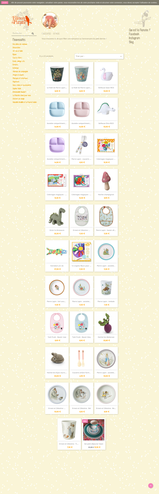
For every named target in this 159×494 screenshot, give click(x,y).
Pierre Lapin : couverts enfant (83, 159)
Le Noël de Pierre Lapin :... (57, 88)
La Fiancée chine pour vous (22, 95)
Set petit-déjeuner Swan (93, 444)
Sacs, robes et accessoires (22, 85)
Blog (131, 42)
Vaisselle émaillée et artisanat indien (24, 102)
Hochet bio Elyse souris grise (58, 372)
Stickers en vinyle (18, 99)
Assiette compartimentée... (82, 123)
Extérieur (16, 68)
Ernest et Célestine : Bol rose (107, 408)
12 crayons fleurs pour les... (82, 266)
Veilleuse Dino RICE (106, 123)
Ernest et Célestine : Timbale (70, 444)
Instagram (131, 38)
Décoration (16, 47)
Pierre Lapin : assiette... (106, 266)
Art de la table (18, 51)
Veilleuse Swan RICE (106, 88)
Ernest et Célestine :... (81, 230)
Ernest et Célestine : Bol (81, 408)
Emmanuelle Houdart (19, 92)
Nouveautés (19, 40)
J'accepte (4, 2)
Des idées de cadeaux (20, 44)
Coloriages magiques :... (106, 159)
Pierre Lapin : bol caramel (57, 301)
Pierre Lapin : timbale (106, 301)
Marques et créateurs (20, 78)
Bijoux (14, 54)
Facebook (131, 34)
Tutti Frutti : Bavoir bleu (81, 337)
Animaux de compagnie (20, 71)
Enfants (15, 65)
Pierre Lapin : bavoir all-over (107, 230)
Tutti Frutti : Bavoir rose (57, 337)
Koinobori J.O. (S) (56, 266)
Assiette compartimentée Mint (59, 123)
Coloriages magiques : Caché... (59, 194)
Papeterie (16, 82)
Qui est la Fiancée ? (131, 30)
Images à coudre (18, 75)
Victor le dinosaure (57, 230)
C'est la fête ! (17, 58)
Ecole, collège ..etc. (19, 61)
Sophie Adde (17, 88)
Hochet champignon (106, 194)
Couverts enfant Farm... (81, 372)
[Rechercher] (24, 33)
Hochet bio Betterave (106, 337)
